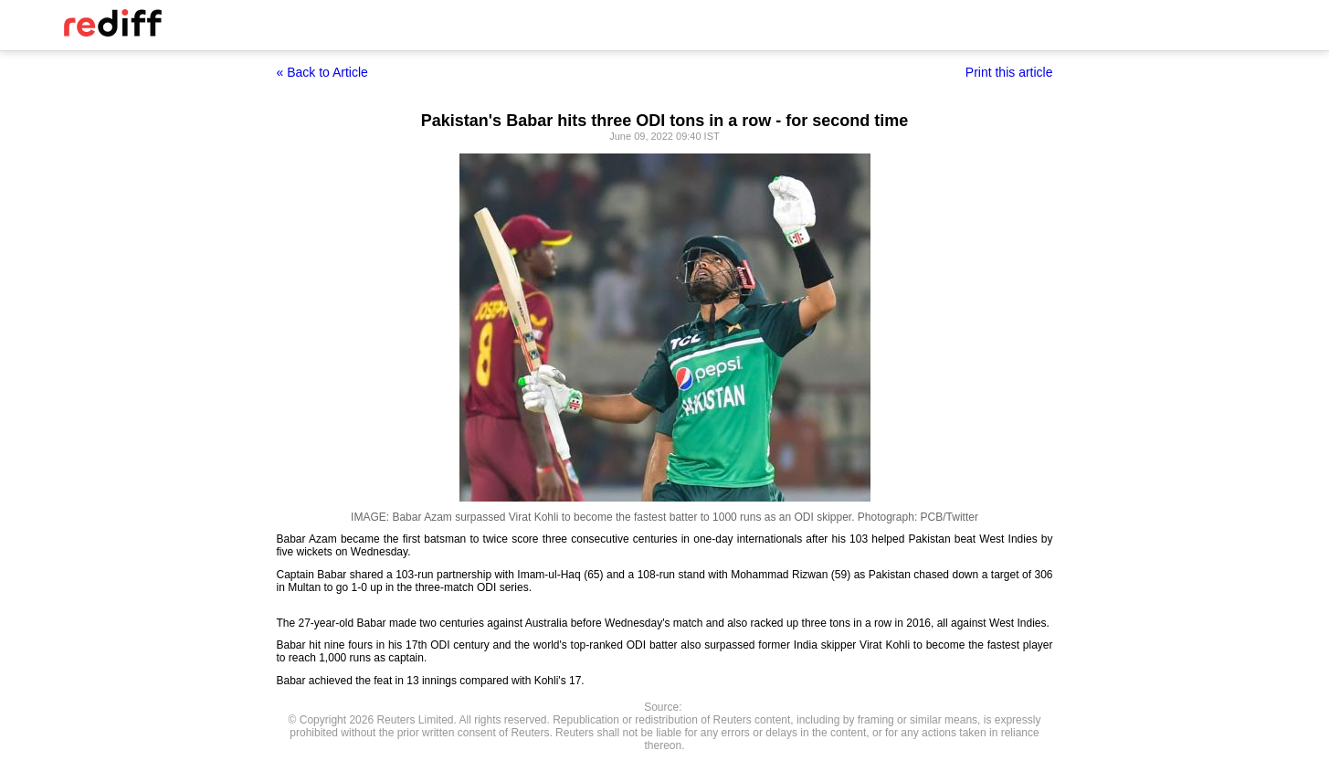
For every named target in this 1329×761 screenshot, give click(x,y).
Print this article (1009, 72)
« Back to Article (322, 72)
